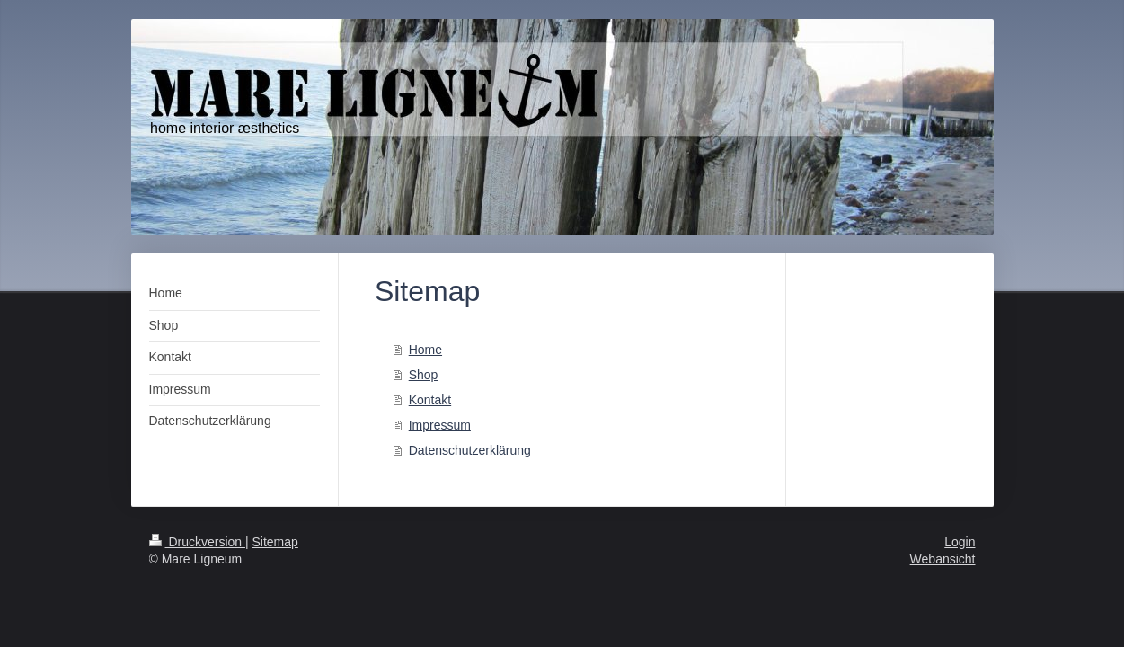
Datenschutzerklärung (470, 450)
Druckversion (197, 542)
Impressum (440, 425)
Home (425, 349)
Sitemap (275, 542)
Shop (423, 375)
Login (959, 542)
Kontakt (430, 400)
